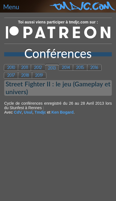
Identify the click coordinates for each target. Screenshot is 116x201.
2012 (38, 67)
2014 (66, 67)
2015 (80, 67)
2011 (24, 67)
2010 (11, 67)
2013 (52, 68)
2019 (39, 75)
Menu (11, 7)
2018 (25, 75)
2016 (94, 67)
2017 (11, 75)
